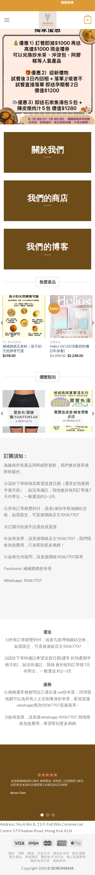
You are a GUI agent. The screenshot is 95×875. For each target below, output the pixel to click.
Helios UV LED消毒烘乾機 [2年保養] (69, 348)
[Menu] (7, 20)
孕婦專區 (31, 857)
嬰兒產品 (15, 857)
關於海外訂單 (40, 861)
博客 (21, 853)
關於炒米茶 (61, 853)
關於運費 (78, 853)
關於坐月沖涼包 (52, 857)
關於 (12, 853)
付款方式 (43, 853)
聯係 (31, 853)
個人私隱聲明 (76, 857)
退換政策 (59, 861)
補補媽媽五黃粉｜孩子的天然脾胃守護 (22, 348)
